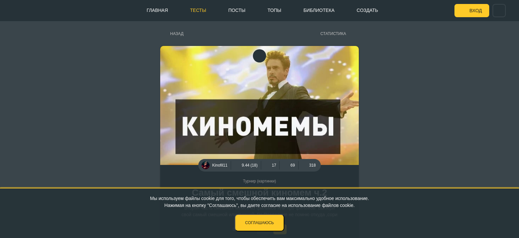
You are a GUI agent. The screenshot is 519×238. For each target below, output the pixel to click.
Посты (237, 10)
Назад (176, 33)
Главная (157, 10)
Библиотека (319, 10)
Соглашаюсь (259, 222)
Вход (475, 10)
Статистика (333, 33)
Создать (367, 10)
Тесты (198, 10)
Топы (274, 10)
